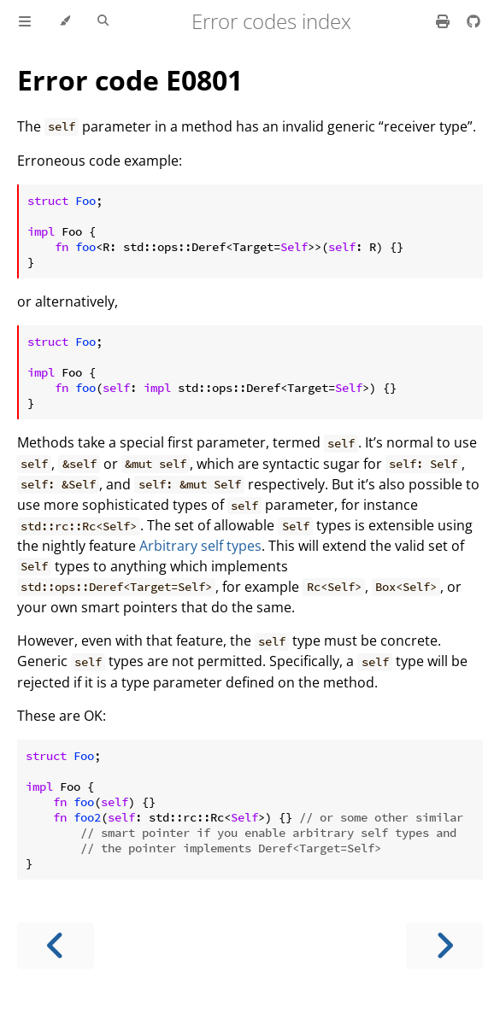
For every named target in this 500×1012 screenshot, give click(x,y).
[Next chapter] (444, 945)
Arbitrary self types (200, 545)
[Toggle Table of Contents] (24, 21)
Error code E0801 (130, 79)
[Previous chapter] (55, 945)
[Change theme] (64, 21)
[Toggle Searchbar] (103, 21)
